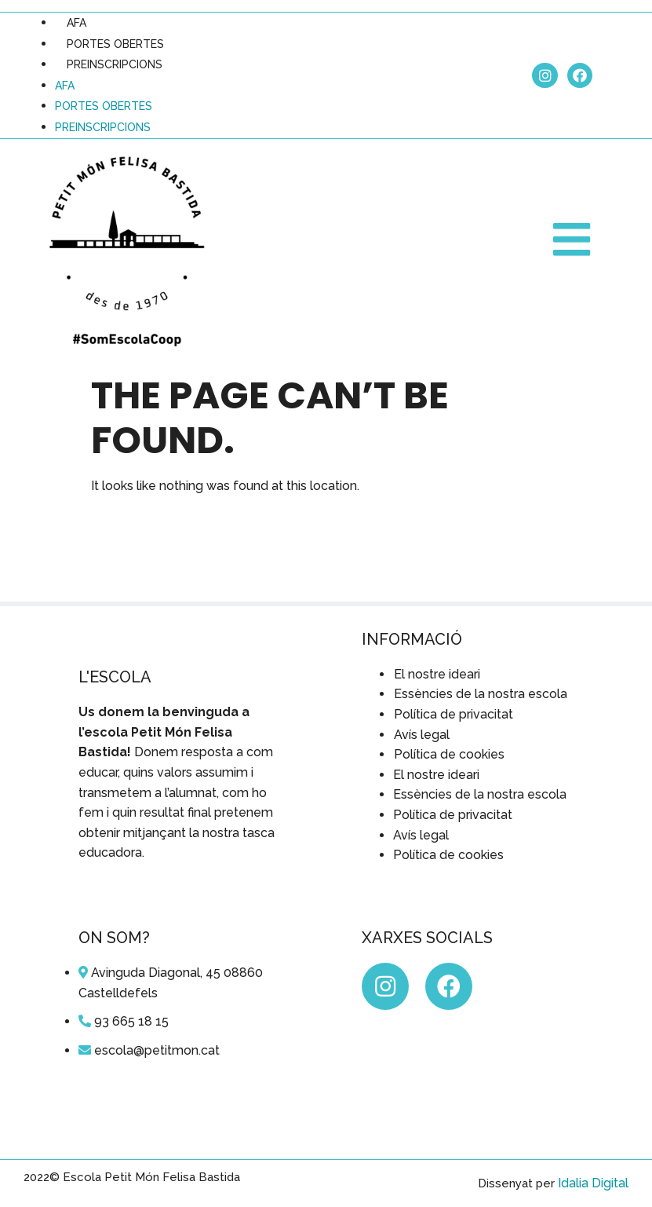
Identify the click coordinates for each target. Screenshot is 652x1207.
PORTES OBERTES (115, 44)
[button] (573, 240)
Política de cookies (449, 754)
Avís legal (422, 734)
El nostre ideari (437, 674)
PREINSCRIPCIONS (114, 64)
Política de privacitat (453, 714)
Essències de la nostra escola (480, 693)
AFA (76, 22)
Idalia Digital (593, 1183)
